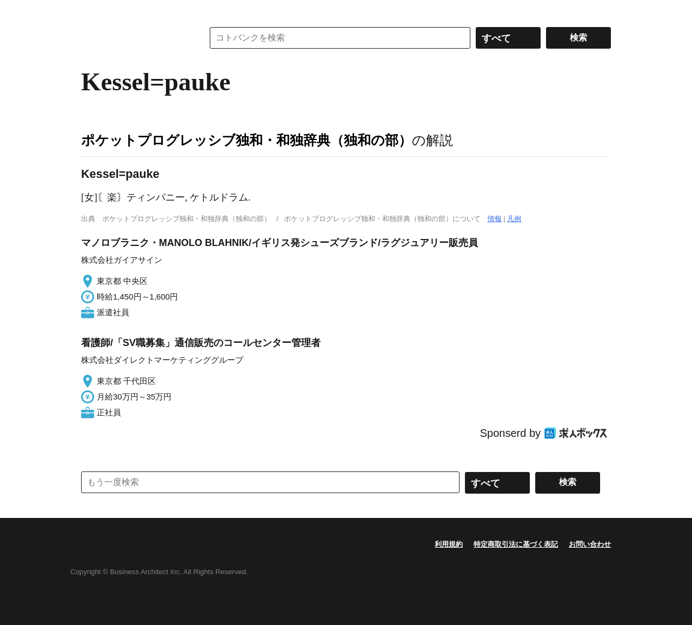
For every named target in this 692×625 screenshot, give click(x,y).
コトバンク (134, 38)
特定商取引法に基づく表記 (516, 544)
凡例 (514, 219)
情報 (495, 219)
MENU (92, 11)
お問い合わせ (590, 544)
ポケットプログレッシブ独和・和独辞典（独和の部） (246, 140)
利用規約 (449, 544)
